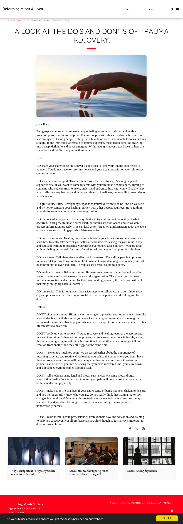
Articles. (20, 20)
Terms (10, 512)
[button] (171, 8)
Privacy (21, 512)
